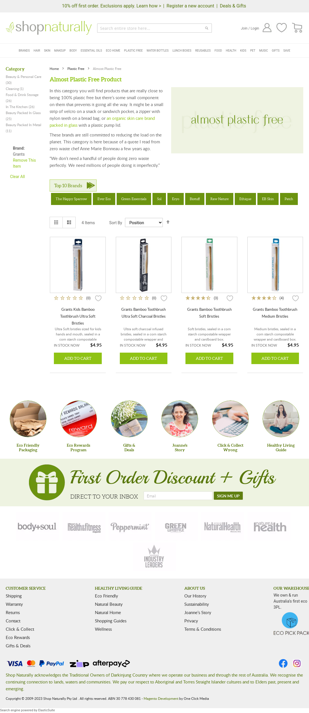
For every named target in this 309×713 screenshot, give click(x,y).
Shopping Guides (110, 621)
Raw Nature (219, 199)
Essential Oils (91, 50)
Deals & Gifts (233, 6)
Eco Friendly (106, 596)
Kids (243, 50)
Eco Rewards (18, 637)
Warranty (14, 604)
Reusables (203, 50)
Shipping (14, 596)
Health (231, 50)
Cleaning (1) (15, 88)
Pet (252, 50)
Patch (289, 199)
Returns (13, 612)
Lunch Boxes (182, 50)
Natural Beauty (109, 604)
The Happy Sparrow (71, 199)
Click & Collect (20, 629)
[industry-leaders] (154, 556)
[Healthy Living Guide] (281, 419)
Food (218, 50)
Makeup (60, 50)
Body (73, 50)
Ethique (245, 199)
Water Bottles (157, 50)
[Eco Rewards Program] (78, 419)
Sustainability (196, 604)
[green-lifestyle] (176, 526)
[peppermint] (130, 526)
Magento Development (161, 698)
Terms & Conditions (202, 629)
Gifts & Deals (18, 645)
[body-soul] (37, 526)
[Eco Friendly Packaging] (28, 419)
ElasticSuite (46, 710)
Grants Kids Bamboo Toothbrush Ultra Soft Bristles (77, 316)
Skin (47, 50)
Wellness (103, 629)
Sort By (115, 222)
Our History (195, 596)
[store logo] (49, 28)
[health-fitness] (83, 526)
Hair (37, 50)
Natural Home (108, 612)
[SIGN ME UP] (228, 495)
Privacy (191, 621)
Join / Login (250, 28)
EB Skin (268, 199)
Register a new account (190, 6)
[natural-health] (222, 526)
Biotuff (195, 199)
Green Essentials (133, 199)
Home (55, 68)
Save (286, 50)
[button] (98, 298)
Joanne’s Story (197, 612)
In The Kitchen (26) (20, 106)
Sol (159, 199)
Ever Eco (104, 199)
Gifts (275, 50)
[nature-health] (269, 526)
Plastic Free (133, 50)
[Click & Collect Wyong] (230, 419)
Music (263, 50)
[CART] (297, 28)
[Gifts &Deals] (129, 419)
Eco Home (113, 50)
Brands (24, 50)
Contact (13, 621)
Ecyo (175, 199)
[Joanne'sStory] (180, 419)
